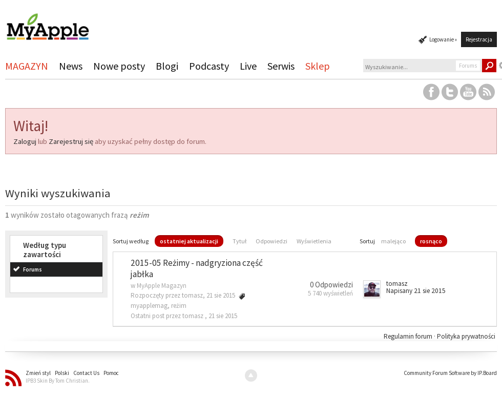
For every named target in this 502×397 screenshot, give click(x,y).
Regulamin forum (409, 336)
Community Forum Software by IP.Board (450, 373)
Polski (62, 373)
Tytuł (239, 241)
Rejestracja (479, 39)
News (70, 65)
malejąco (393, 241)
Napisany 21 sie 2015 (416, 290)
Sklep (317, 65)
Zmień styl (38, 373)
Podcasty (209, 65)
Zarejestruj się (71, 141)
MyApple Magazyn (161, 285)
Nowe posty (119, 65)
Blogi (167, 65)
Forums (32, 269)
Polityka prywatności (466, 336)
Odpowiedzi (271, 241)
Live (248, 65)
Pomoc (111, 373)
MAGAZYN (26, 65)
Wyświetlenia (314, 241)
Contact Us (86, 373)
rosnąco (431, 241)
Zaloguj (24, 141)
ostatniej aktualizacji (189, 241)
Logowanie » (443, 39)
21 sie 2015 (222, 315)
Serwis (281, 65)
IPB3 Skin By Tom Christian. (58, 380)
